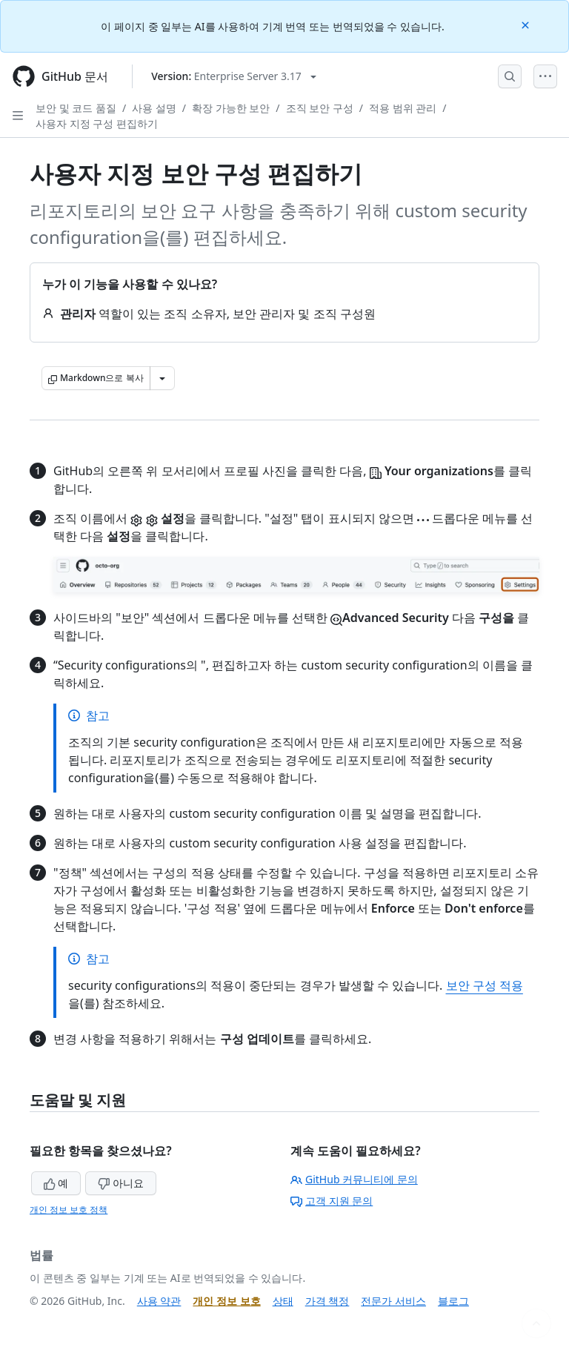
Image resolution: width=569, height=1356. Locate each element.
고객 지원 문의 (331, 1201)
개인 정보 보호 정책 (68, 1209)
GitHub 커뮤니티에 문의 (354, 1179)
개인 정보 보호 (226, 1301)
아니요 (121, 1183)
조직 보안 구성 (319, 108)
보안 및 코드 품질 (76, 108)
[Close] (527, 24)
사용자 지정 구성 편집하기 (97, 123)
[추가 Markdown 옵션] (162, 378)
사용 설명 (154, 108)
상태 (283, 1301)
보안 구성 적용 (484, 985)
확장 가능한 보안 (231, 108)
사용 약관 (159, 1301)
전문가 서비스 (393, 1301)
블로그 (453, 1301)
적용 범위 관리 (402, 108)
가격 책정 (327, 1301)
